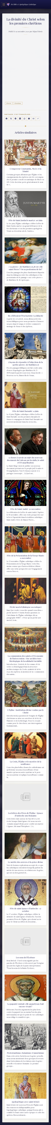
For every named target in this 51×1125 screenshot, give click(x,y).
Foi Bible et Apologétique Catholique (21, 4)
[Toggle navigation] (4, 4)
